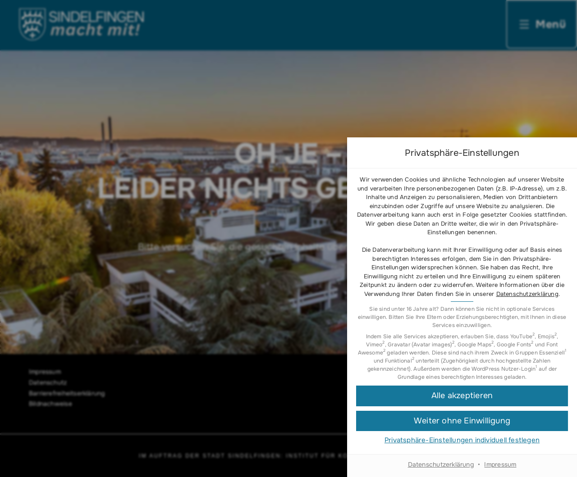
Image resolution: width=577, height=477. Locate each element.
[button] (462, 396)
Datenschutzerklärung (527, 294)
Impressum (500, 464)
